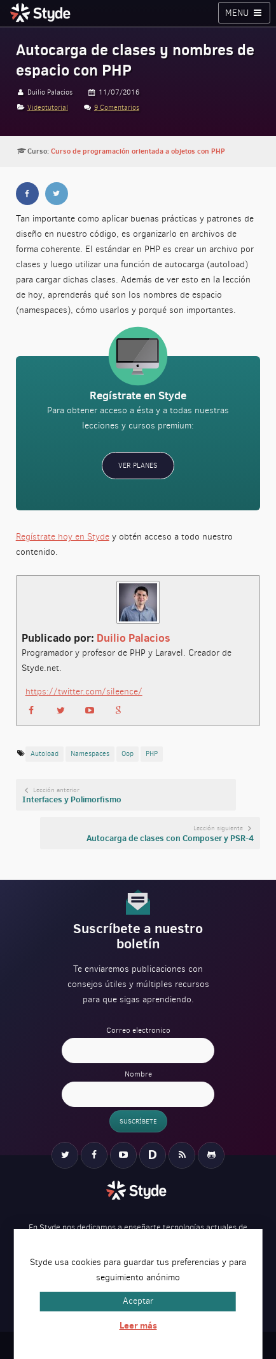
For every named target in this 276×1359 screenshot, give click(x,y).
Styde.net (42, 12)
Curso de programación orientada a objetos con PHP (138, 151)
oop (127, 754)
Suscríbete (138, 1121)
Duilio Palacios (133, 638)
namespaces (90, 754)
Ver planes (138, 465)
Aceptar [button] (138, 1301)
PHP (152, 754)
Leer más (138, 1325)
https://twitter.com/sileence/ (83, 692)
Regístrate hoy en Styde (62, 537)
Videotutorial (47, 107)
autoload (45, 754)
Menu (244, 13)
